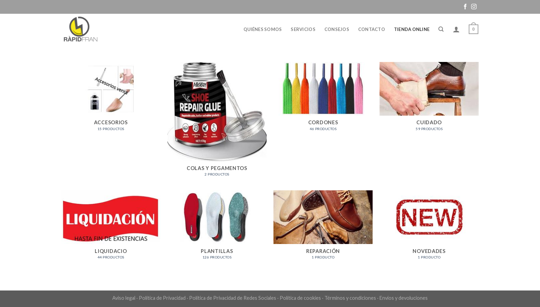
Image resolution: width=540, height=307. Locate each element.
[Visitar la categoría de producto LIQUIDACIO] (111, 228)
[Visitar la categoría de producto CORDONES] (323, 100)
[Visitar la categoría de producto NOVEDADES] (429, 228)
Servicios (303, 29)
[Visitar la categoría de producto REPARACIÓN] (323, 228)
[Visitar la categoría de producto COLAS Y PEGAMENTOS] (217, 122)
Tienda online (411, 29)
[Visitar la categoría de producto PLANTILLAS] (217, 228)
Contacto (371, 29)
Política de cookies (300, 298)
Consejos (336, 29)
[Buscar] (441, 29)
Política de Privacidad (162, 298)
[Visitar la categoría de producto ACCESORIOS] (111, 100)
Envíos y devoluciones (404, 298)
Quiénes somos (262, 29)
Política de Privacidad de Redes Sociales (232, 298)
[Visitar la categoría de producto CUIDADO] (429, 100)
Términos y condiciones (350, 298)
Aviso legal (123, 298)
